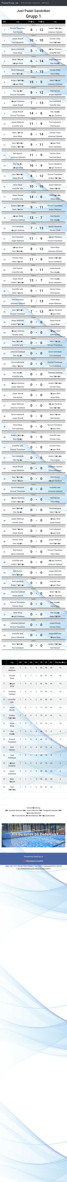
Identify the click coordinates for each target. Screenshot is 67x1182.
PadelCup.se (10, 3)
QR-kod (45, 3)
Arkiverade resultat (30, 3)
